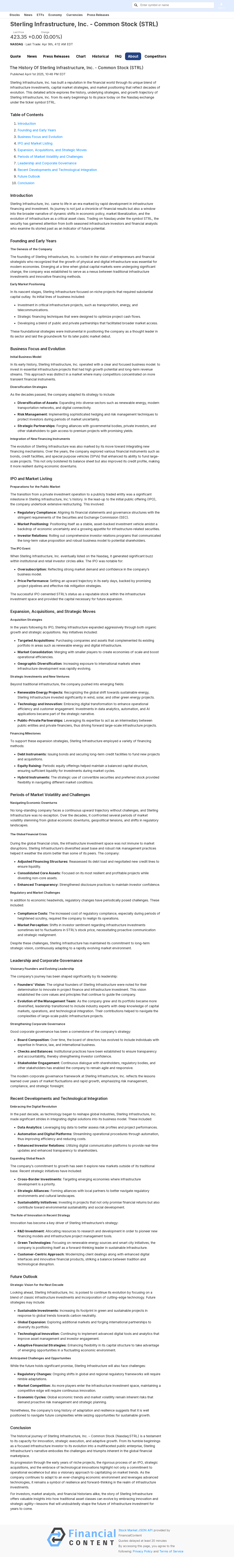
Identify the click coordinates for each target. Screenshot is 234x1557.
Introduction (27, 123)
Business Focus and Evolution (40, 137)
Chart (81, 56)
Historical (100, 56)
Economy (55, 15)
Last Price (18, 32)
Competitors (155, 56)
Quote (15, 56)
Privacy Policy (142, 1551)
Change (45, 32)
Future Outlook (29, 176)
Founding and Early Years (37, 130)
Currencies (74, 15)
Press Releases (98, 15)
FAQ (118, 56)
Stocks (15, 15)
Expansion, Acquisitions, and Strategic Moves (52, 150)
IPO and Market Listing (35, 143)
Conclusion (26, 183)
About (133, 56)
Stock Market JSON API (135, 1530)
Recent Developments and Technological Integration (57, 170)
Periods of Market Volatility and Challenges (50, 156)
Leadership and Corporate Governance (47, 163)
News (28, 15)
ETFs (40, 15)
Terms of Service (171, 1551)
